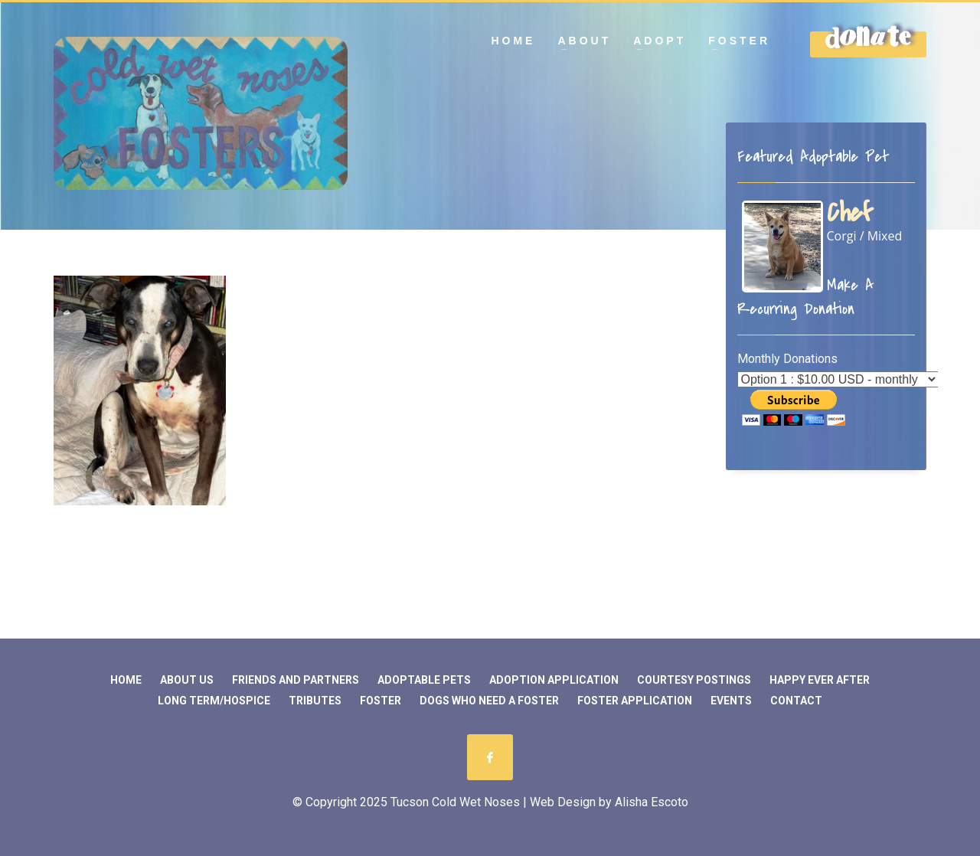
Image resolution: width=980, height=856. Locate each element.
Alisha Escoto (651, 802)
